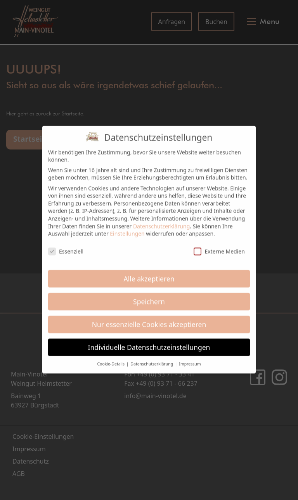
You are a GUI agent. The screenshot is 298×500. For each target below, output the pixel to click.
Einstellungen (127, 228)
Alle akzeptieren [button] (149, 273)
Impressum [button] (190, 359)
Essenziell (65, 246)
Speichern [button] (149, 296)
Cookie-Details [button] (111, 359)
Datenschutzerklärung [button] (152, 359)
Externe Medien (219, 246)
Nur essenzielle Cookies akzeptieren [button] (149, 319)
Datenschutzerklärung (161, 221)
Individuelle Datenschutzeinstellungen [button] (149, 342)
